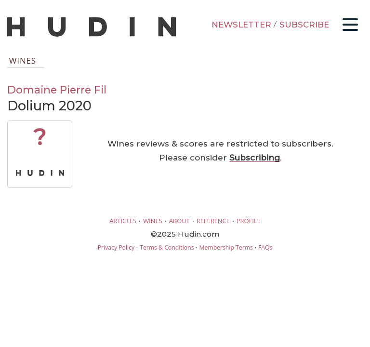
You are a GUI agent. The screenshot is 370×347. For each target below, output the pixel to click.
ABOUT (179, 220)
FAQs (265, 247)
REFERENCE (213, 220)
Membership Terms (225, 247)
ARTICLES (122, 220)
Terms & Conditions (167, 247)
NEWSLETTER (241, 24)
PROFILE (249, 220)
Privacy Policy (116, 247)
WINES (152, 220)
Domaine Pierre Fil (56, 89)
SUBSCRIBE (304, 24)
